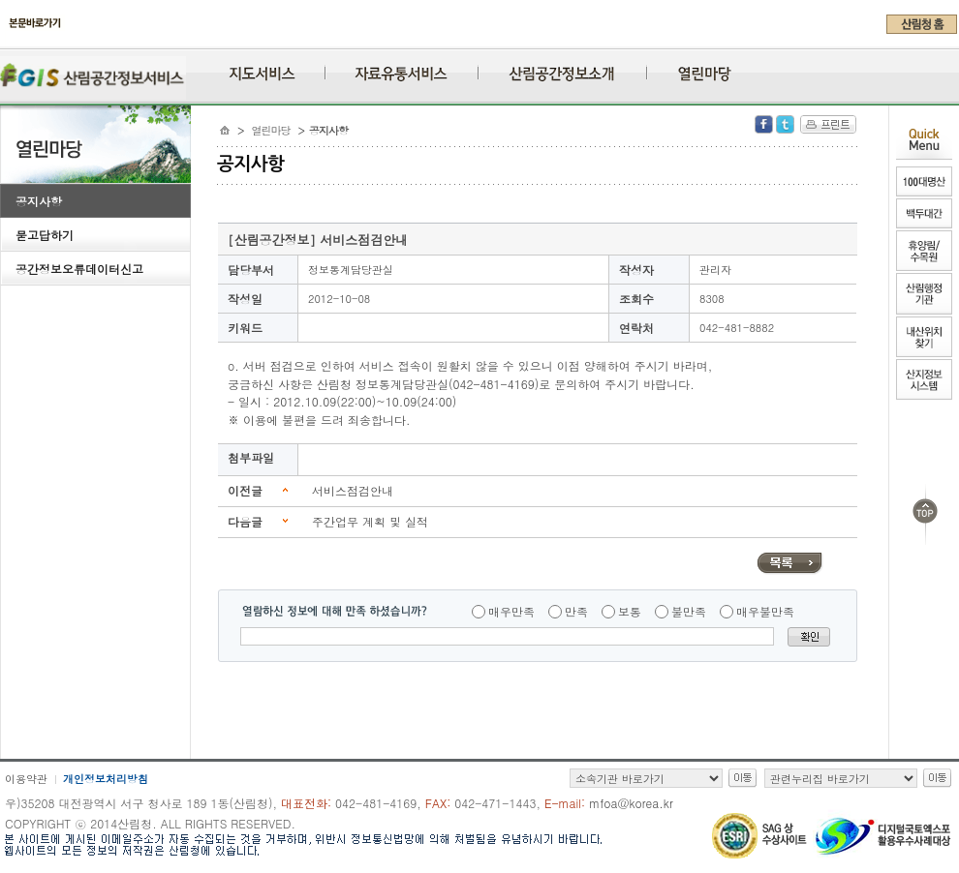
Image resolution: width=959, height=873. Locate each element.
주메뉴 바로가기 (5, 40)
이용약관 (26, 778)
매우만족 (511, 611)
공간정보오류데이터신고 (79, 268)
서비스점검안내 (352, 490)
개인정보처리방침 (105, 778)
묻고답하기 (44, 234)
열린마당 (271, 130)
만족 (576, 611)
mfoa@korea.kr (631, 803)
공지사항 (38, 201)
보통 (629, 611)
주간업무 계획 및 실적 (370, 521)
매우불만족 (765, 611)
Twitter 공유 (785, 124)
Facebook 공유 (764, 124)
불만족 (688, 611)
